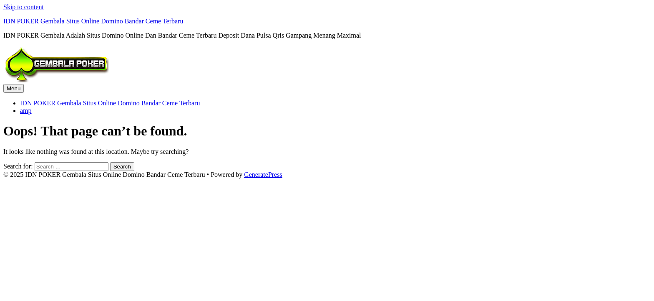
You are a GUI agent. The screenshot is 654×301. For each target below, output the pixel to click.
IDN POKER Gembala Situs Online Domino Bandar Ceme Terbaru (93, 21)
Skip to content (23, 6)
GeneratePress (263, 174)
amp (26, 110)
